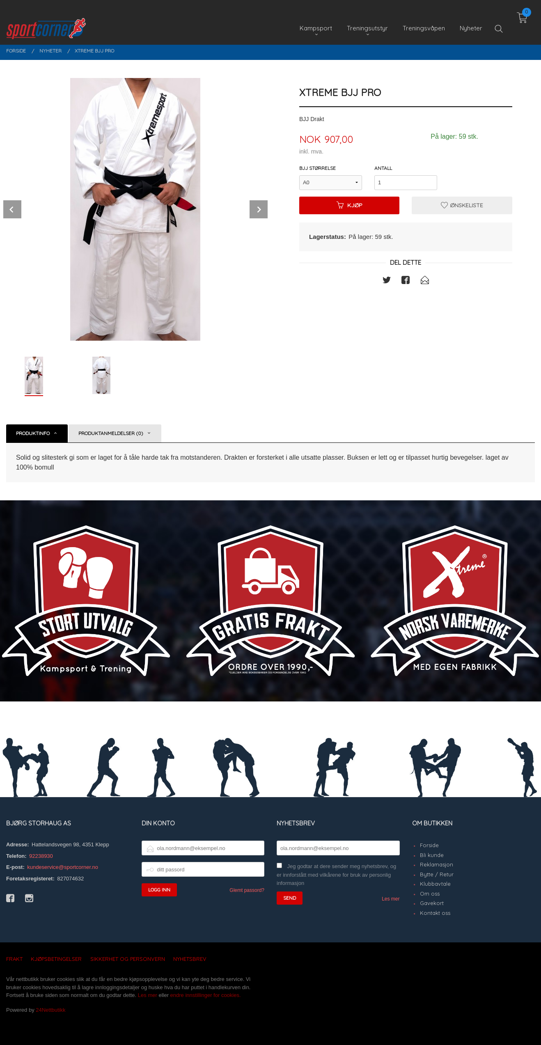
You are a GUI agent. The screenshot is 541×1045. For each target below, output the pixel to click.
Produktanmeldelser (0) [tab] (110, 433)
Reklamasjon (436, 864)
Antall (383, 168)
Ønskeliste (462, 205)
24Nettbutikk (50, 1010)
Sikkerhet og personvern (127, 959)
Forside (429, 845)
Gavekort (432, 903)
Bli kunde (432, 855)
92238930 (41, 856)
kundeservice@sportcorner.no (62, 867)
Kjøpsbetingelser (56, 959)
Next (259, 209)
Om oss (430, 893)
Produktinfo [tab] (33, 433)
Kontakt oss (435, 913)
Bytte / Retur (437, 874)
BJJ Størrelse (317, 168)
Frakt (14, 959)
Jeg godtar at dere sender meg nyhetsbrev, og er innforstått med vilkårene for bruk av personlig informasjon (336, 874)
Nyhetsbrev (189, 959)
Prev (12, 209)
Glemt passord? (246, 890)
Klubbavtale (435, 883)
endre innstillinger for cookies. (205, 995)
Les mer (390, 899)
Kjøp (349, 205)
